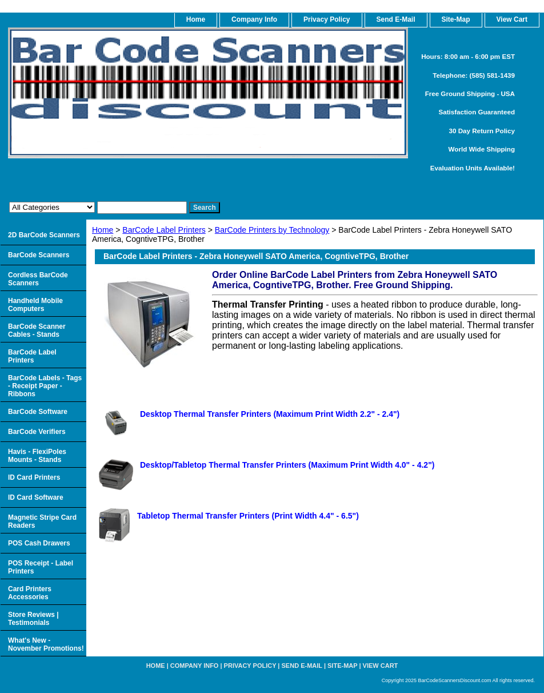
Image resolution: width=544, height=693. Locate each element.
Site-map (342, 665)
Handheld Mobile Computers (35, 305)
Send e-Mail (302, 665)
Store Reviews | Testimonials (33, 619)
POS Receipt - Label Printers (40, 567)
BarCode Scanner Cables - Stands (37, 330)
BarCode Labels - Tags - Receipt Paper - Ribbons (45, 386)
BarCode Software (37, 412)
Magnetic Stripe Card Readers (42, 521)
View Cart (380, 665)
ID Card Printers (34, 477)
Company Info (254, 19)
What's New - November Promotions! (46, 644)
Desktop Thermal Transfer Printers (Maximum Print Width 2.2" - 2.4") (269, 414)
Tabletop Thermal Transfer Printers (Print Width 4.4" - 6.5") (248, 515)
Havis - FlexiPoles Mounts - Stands (37, 456)
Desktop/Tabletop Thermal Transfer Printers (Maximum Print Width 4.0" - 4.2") (287, 464)
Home (102, 229)
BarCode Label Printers (164, 229)
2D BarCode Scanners (44, 235)
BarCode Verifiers (37, 432)
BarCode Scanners (38, 255)
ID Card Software (35, 497)
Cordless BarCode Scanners (38, 279)
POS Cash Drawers (39, 543)
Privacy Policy (326, 19)
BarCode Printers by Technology (272, 229)
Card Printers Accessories (29, 593)
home (195, 19)
